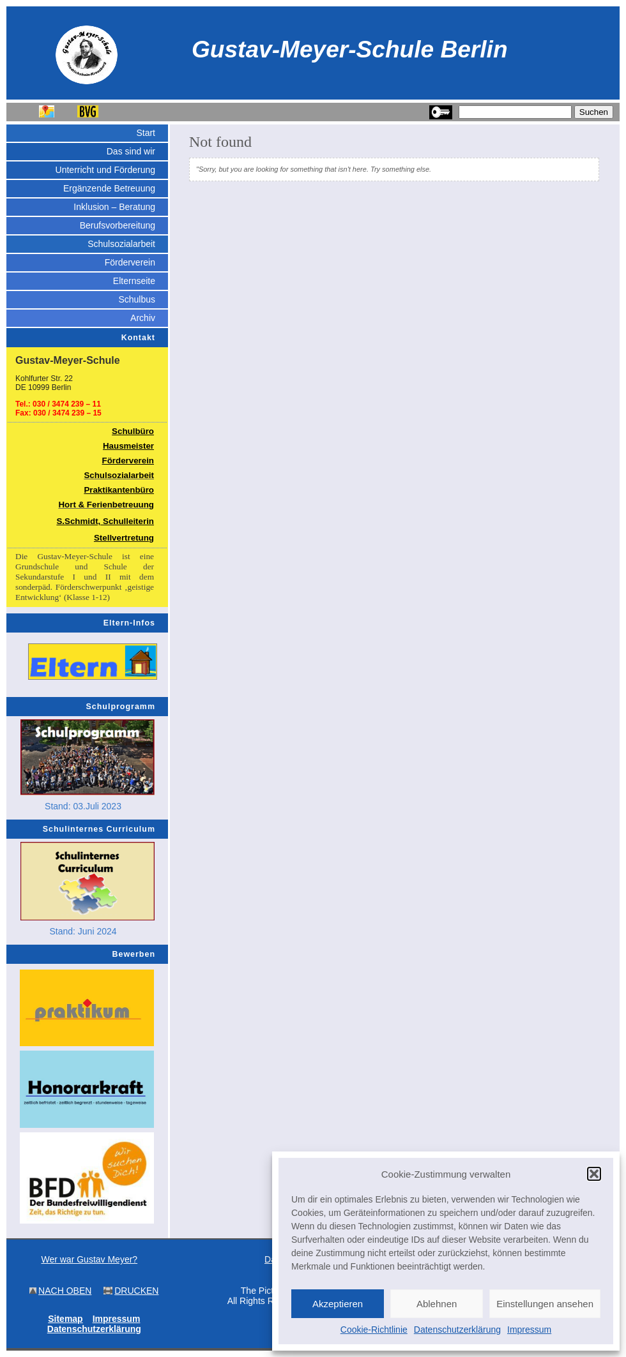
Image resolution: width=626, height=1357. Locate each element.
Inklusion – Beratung (114, 207)
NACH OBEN (64, 1291)
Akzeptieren (337, 1303)
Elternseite (134, 281)
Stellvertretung (124, 538)
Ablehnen (436, 1303)
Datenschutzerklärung (457, 1329)
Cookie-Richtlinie (374, 1329)
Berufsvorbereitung (117, 225)
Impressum (529, 1329)
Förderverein (130, 262)
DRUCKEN (136, 1291)
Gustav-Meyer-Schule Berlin (350, 49)
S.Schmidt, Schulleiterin (105, 521)
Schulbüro (133, 431)
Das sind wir (131, 151)
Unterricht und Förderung (105, 170)
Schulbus (136, 299)
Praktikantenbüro (119, 490)
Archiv (142, 318)
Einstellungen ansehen (544, 1303)
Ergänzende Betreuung (109, 188)
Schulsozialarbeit (121, 244)
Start (145, 133)
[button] (594, 1173)
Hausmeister (128, 446)
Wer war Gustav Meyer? (89, 1259)
